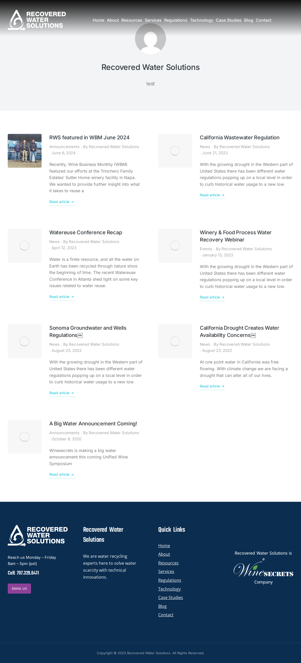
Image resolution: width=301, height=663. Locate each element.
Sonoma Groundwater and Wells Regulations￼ (87, 331)
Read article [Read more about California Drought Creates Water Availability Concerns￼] (212, 386)
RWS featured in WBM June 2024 (89, 137)
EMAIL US (19, 588)
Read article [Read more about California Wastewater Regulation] (212, 195)
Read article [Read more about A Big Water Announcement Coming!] (62, 474)
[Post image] (25, 151)
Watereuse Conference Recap (85, 232)
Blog (162, 606)
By (111, 146)
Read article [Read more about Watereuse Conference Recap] (62, 296)
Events (206, 248)
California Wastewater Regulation (240, 137)
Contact (165, 615)
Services (166, 571)
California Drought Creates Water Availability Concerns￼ (239, 331)
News (205, 146)
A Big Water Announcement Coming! (93, 424)
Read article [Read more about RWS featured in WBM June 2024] (62, 201)
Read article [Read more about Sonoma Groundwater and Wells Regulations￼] (62, 393)
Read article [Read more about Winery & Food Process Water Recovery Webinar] (212, 297)
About (164, 554)
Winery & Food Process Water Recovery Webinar (236, 236)
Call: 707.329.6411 (23, 573)
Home (164, 545)
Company (263, 582)
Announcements (64, 146)
